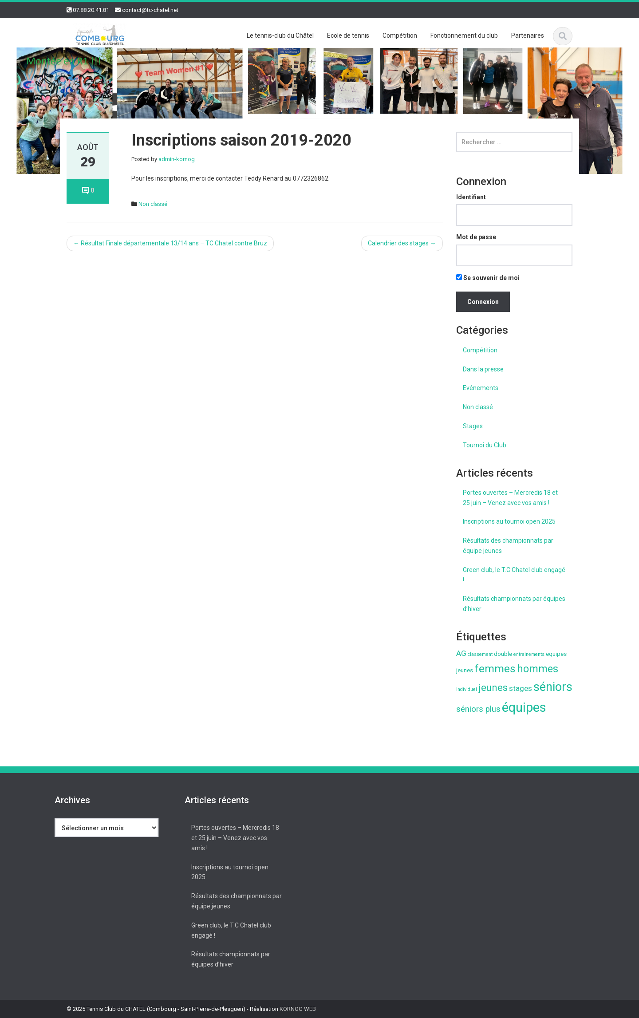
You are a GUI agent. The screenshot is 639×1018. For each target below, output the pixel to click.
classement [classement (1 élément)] (480, 654)
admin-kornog (176, 159)
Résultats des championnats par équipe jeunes (508, 545)
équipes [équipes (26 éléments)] (524, 707)
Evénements (480, 387)
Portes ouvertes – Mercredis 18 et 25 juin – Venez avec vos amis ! (510, 497)
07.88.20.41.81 (91, 10)
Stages (473, 426)
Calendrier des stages (402, 243)
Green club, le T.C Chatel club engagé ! (514, 575)
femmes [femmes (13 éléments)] (495, 668)
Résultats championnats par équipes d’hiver (514, 603)
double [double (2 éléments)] (503, 653)
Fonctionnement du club (464, 35)
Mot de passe (476, 237)
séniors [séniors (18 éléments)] (552, 687)
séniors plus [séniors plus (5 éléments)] (478, 709)
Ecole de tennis (348, 35)
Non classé (152, 204)
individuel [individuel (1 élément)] (466, 689)
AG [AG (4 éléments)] (461, 653)
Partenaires (527, 35)
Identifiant (471, 197)
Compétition (400, 35)
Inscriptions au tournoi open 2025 (509, 521)
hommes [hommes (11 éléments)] (537, 669)
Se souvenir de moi (488, 277)
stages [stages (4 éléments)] (520, 688)
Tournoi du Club (484, 445)
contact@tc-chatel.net (150, 10)
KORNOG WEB (298, 1009)
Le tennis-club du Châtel (280, 35)
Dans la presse (483, 369)
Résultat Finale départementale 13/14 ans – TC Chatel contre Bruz (170, 243)
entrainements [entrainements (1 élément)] (528, 654)
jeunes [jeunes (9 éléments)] (493, 687)
